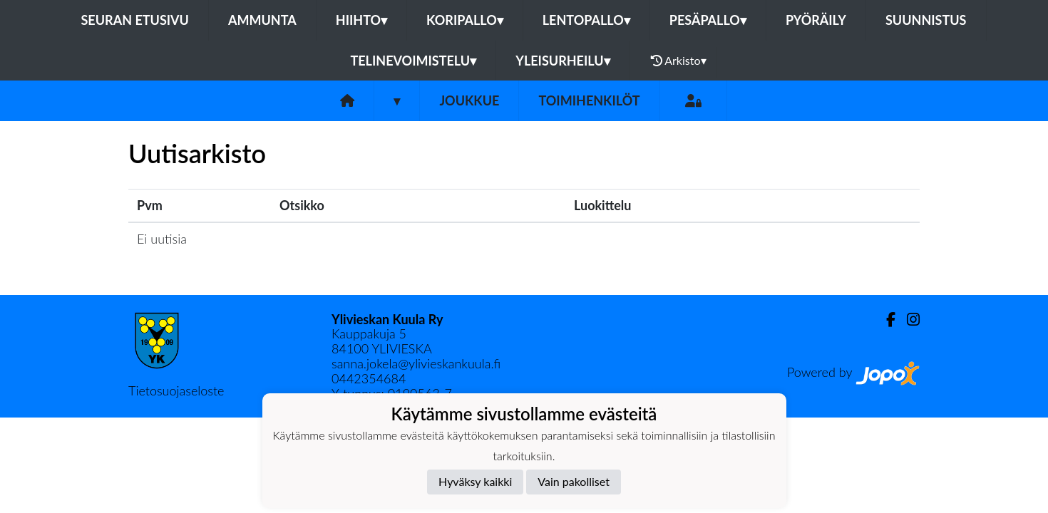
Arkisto (679, 60)
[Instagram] (907, 319)
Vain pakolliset (574, 481)
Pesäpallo (707, 20)
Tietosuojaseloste (176, 390)
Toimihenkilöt (588, 100)
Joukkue (469, 100)
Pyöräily (816, 20)
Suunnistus (926, 20)
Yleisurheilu (562, 60)
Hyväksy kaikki (475, 481)
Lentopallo (586, 20)
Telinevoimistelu (413, 60)
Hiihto (361, 20)
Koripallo (464, 20)
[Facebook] (885, 319)
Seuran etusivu (135, 20)
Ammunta (262, 20)
